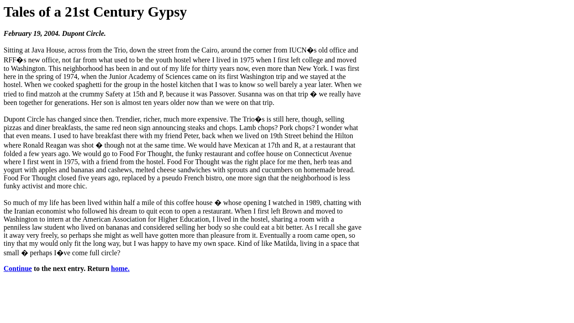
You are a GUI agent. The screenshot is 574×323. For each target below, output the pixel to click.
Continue (18, 268)
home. (120, 268)
